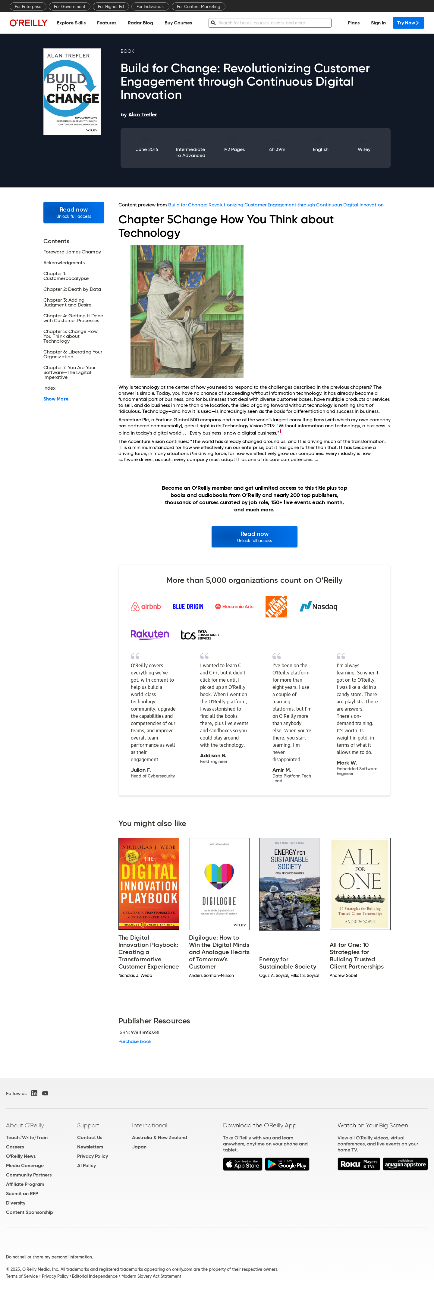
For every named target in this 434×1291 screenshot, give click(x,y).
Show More (55, 399)
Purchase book (135, 1041)
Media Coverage (25, 1165)
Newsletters (90, 1147)
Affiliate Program (25, 1184)
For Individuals (150, 6)
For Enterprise (28, 6)
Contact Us (89, 1137)
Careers (15, 1147)
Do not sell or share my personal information (49, 1257)
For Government (69, 6)
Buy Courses (178, 23)
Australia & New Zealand (159, 1137)
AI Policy (86, 1165)
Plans (354, 23)
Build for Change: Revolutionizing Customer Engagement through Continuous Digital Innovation (275, 205)
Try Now (408, 23)
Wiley (364, 149)
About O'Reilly (25, 1125)
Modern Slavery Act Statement (151, 1276)
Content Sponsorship (29, 1212)
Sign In (378, 23)
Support (88, 1125)
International (149, 1125)
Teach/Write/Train (27, 1137)
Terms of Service (22, 1276)
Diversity (15, 1203)
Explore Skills (71, 23)
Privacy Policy (92, 1156)
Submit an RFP (22, 1193)
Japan (139, 1147)
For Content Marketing (198, 6)
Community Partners (29, 1175)
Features (106, 23)
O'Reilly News (21, 1156)
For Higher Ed (111, 6)
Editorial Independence (95, 1276)
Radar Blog (140, 23)
